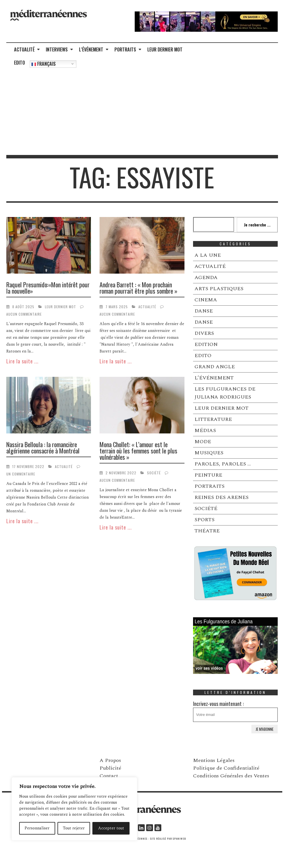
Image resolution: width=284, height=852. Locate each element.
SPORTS (204, 519)
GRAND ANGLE (214, 367)
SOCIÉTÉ (154, 472)
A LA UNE (207, 255)
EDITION (206, 344)
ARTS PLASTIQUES (218, 288)
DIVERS (204, 333)
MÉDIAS (205, 430)
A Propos (110, 760)
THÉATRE (207, 531)
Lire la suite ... (22, 361)
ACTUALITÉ (24, 49)
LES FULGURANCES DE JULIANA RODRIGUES (224, 393)
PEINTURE (208, 475)
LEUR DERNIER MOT (164, 49)
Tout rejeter (74, 828)
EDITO (19, 62)
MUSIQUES (208, 453)
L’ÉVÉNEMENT (91, 49)
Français (43, 63)
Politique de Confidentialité (226, 768)
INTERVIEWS (57, 49)
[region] (74, 809)
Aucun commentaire (24, 314)
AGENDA (206, 277)
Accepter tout (111, 828)
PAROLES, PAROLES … (222, 464)
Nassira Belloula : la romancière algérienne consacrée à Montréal (43, 447)
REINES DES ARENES (221, 497)
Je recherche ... (257, 225)
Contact (109, 776)
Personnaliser (37, 828)
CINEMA (205, 300)
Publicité (110, 768)
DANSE (203, 311)
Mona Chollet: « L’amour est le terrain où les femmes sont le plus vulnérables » (138, 450)
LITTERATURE (213, 419)
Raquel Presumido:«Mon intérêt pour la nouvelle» (48, 287)
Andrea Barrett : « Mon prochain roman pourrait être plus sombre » (138, 287)
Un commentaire (20, 473)
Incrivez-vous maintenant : (235, 711)
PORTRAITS (125, 49)
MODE (202, 441)
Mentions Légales (214, 760)
